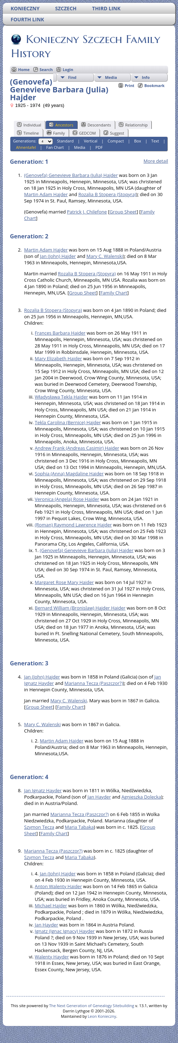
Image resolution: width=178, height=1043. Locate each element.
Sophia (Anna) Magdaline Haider (69, 473)
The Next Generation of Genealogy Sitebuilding (91, 1005)
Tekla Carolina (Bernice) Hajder (68, 422)
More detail (156, 161)
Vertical (91, 141)
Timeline (28, 133)
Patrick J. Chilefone (87, 212)
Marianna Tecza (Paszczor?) (94, 683)
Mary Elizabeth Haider (58, 358)
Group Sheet (123, 212)
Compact (116, 141)
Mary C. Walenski (105, 256)
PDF (98, 147)
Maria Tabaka (79, 827)
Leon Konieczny (102, 1016)
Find (72, 77)
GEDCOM (84, 133)
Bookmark (154, 85)
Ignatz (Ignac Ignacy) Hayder (65, 931)
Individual (29, 125)
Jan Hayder (99, 797)
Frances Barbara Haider (60, 333)
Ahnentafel (26, 147)
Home (24, 69)
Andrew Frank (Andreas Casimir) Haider (77, 448)
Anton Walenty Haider (58, 886)
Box (137, 141)
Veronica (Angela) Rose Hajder (67, 499)
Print (129, 85)
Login (68, 69)
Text (155, 141)
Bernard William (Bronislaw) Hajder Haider (80, 608)
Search (46, 69)
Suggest (114, 133)
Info (146, 77)
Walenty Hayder (52, 956)
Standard (65, 141)
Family (56, 133)
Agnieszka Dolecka (141, 797)
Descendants (96, 125)
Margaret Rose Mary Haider (64, 582)
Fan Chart (55, 147)
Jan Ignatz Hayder (43, 790)
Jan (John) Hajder (58, 256)
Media (111, 77)
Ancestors (61, 125)
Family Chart (113, 293)
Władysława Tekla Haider (61, 397)
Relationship (133, 125)
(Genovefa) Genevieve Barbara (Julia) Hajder (71, 175)
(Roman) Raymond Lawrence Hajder (73, 525)
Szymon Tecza (39, 827)
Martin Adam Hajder (46, 194)
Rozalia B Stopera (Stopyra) (107, 194)
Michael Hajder (51, 905)
